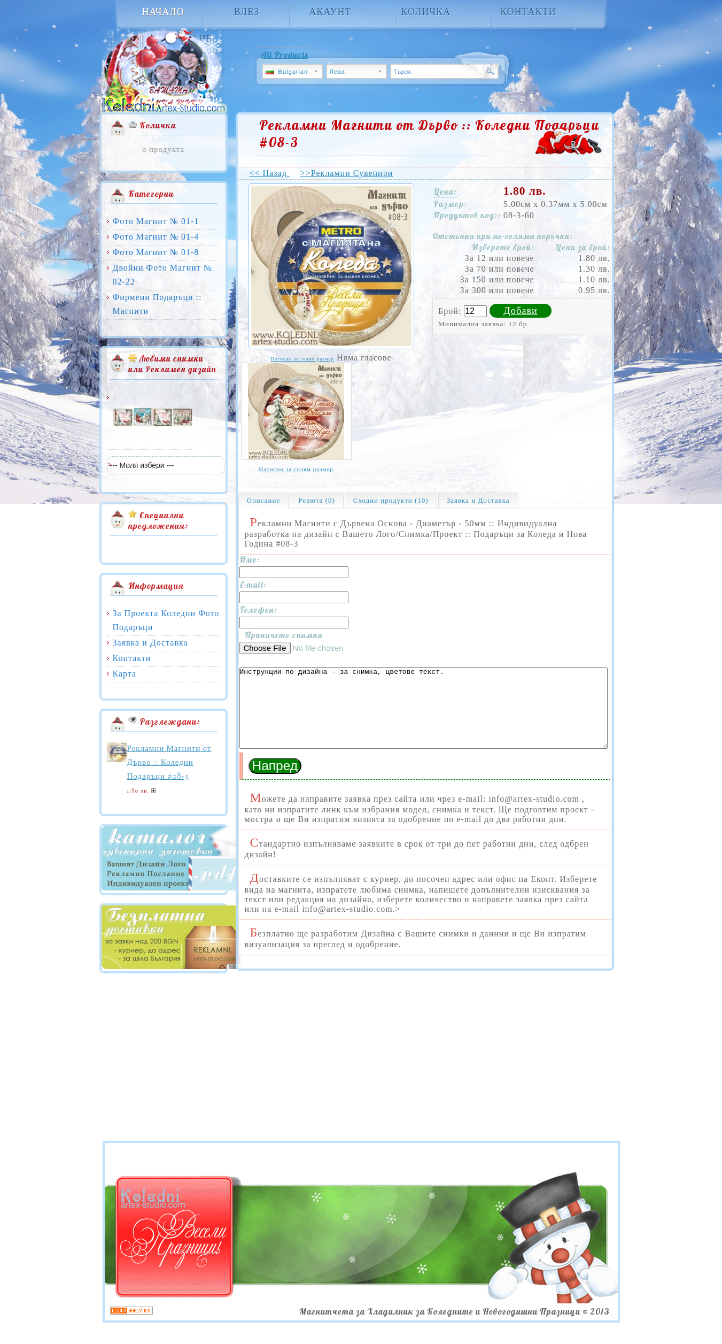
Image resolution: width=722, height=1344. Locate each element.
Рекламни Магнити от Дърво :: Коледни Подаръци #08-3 (169, 762)
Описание (264, 500)
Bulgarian (287, 71)
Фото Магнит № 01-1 (156, 221)
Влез (247, 12)
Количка (426, 12)
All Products (284, 54)
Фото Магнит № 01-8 (156, 252)
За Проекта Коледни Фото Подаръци (166, 620)
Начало (163, 12)
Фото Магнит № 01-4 (156, 236)
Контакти (528, 12)
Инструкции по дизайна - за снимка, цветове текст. (423, 716)
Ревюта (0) (316, 500)
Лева (337, 71)
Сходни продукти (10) (391, 500)
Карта (125, 673)
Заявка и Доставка (150, 642)
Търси (489, 65)
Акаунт (330, 12)
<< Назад (270, 173)
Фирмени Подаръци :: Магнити (157, 304)
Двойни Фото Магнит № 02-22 (163, 274)
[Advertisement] (259, 1095)
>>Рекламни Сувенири (346, 173)
